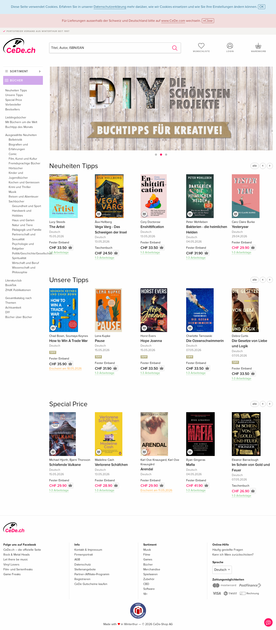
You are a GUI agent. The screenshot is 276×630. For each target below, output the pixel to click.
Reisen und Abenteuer (23, 196)
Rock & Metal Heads (16, 554)
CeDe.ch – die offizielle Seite (22, 550)
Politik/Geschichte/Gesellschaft (27, 253)
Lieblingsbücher (15, 117)
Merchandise (151, 569)
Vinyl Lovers (11, 564)
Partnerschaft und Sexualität (23, 237)
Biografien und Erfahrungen (18, 147)
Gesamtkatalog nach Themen (18, 300)
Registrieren (82, 579)
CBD (146, 584)
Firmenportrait (83, 554)
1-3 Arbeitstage (59, 252)
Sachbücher (16, 201)
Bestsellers (12, 109)
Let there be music (15, 559)
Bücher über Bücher (18, 317)
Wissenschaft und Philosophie (23, 270)
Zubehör (148, 579)
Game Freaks (12, 574)
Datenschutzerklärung (110, 7)
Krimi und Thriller (20, 187)
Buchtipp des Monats (19, 127)
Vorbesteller (13, 104)
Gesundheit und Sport (26, 206)
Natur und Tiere (22, 225)
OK (261, 7)
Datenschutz (82, 564)
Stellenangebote (85, 569)
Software (149, 589)
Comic (13, 154)
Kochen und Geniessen (24, 182)
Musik (12, 192)
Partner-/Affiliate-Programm (91, 574)
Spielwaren (150, 574)
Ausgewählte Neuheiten (21, 135)
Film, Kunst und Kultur (23, 159)
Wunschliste (201, 48)
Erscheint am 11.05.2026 (156, 490)
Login (230, 48)
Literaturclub (13, 280)
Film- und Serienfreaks (18, 569)
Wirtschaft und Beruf (25, 263)
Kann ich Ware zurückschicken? (232, 554)
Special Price (13, 100)
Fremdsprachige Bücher (24, 163)
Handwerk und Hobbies (21, 213)
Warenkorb (258, 48)
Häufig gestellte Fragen (227, 550)
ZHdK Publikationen (18, 290)
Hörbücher (16, 168)
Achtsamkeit (13, 307)
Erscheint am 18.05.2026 (65, 368)
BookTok (10, 285)
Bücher (16, 80)
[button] (155, 154)
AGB (77, 559)
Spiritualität (19, 258)
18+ (145, 594)
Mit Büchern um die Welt (21, 122)
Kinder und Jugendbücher (18, 175)
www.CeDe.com (173, 21)
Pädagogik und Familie (26, 230)
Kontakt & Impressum (88, 550)
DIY (7, 312)
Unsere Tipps (14, 95)
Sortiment (19, 71)
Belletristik (15, 139)
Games (147, 559)
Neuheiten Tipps (16, 90)
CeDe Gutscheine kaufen (90, 584)
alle (255, 165)
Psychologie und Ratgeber (23, 246)
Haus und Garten (23, 220)
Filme (146, 554)
